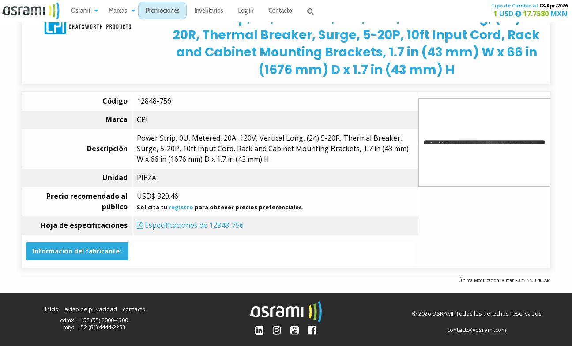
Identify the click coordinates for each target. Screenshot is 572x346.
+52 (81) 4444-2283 (101, 327)
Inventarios (208, 11)
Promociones (163, 11)
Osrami (80, 11)
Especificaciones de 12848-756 (190, 225)
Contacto (280, 11)
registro (181, 207)
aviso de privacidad (90, 309)
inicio (52, 309)
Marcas (118, 11)
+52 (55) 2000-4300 (104, 320)
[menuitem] (82, 10)
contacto (134, 309)
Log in (246, 11)
